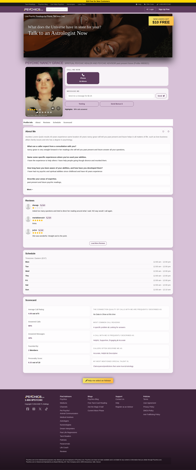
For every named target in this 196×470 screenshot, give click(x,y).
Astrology (129, 366)
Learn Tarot (82, 4)
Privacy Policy (148, 407)
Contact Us (120, 399)
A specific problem (100, 327)
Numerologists (65, 425)
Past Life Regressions (68, 432)
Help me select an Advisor (98, 380)
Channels (63, 407)
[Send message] (161, 95)
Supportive (104, 340)
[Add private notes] (163, 131)
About (37, 122)
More (29, 189)
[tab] (37, 112)
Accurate (121, 340)
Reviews (46, 122)
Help (138, 4)
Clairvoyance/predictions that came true (108, 366)
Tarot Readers (65, 436)
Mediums (63, 403)
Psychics (63, 399)
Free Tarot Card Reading (97, 403)
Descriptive (113, 353)
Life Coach (64, 448)
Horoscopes (71, 4)
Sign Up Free (164, 9)
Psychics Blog (43, 4)
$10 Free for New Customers (98, 1)
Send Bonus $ (116, 104)
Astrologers (64, 421)
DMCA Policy (148, 411)
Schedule (57, 122)
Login (150, 9)
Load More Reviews (98, 243)
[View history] (168, 131)
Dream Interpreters (67, 429)
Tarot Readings (30, 4)
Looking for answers (117, 327)
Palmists (63, 440)
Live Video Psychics (57, 4)
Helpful (96, 340)
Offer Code (149, 4)
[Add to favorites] (58, 108)
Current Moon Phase (96, 411)
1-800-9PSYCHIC (164, 4)
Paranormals (65, 444)
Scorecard (68, 122)
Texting (82, 104)
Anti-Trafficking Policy (151, 414)
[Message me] (110, 95)
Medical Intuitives (66, 417)
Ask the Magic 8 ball (95, 407)
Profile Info (28, 122)
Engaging (112, 340)
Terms (145, 399)
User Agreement (149, 403)
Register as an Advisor (124, 407)
